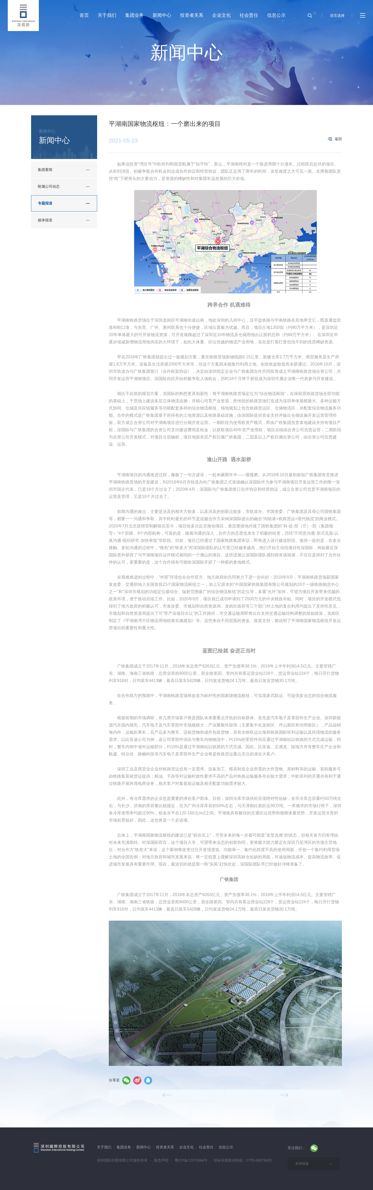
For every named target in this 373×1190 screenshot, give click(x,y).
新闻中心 (162, 15)
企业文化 (221, 15)
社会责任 (249, 15)
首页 (84, 15)
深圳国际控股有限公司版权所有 (122, 1160)
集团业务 (134, 15)
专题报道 (45, 203)
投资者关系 (191, 15)
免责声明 (161, 1160)
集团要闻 (45, 170)
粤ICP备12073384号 (191, 1160)
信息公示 (276, 15)
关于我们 (107, 15)
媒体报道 (45, 220)
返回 (335, 139)
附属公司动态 (49, 186)
